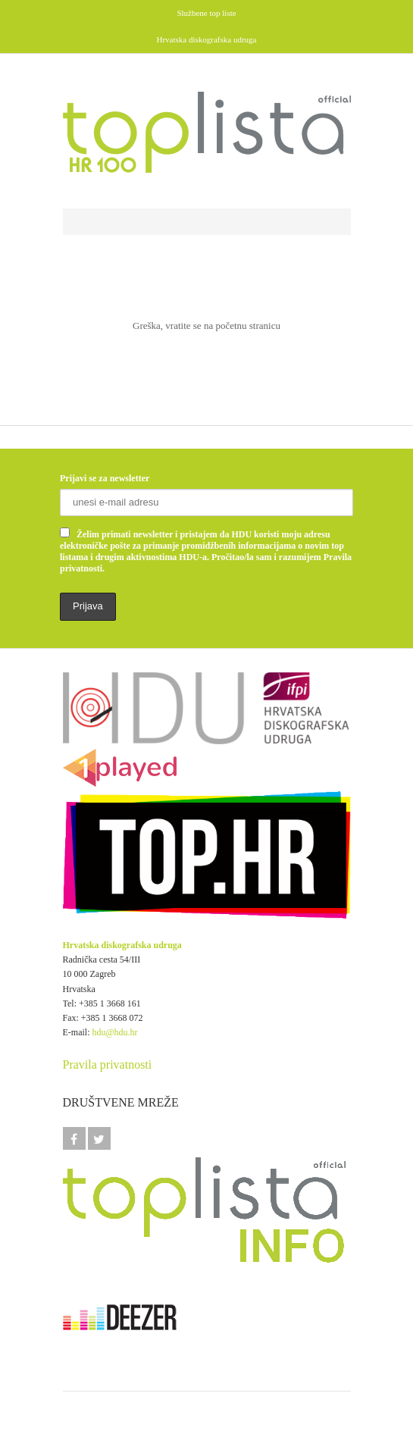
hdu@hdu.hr (115, 1032)
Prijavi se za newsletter (104, 478)
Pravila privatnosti (107, 1064)
